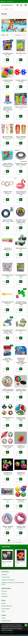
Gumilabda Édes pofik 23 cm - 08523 (7, 446)
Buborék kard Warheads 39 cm (8, 249)
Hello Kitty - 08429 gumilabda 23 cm (21, 527)
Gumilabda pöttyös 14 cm (7, 500)
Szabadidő (6, 9)
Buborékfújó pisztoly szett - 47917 (8, 54)
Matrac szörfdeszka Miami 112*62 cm (21, 137)
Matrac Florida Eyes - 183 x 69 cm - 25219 (7, 137)
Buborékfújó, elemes (21, 53)
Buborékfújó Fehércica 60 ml (7, 275)
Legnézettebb (5, 546)
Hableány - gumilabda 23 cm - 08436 (7, 527)
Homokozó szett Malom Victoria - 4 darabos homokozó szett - (8, 109)
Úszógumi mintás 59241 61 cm (7, 192)
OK (26, 625)
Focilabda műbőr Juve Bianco (7, 418)
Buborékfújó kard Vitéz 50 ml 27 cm (7, 302)
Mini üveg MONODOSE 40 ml (7, 561)
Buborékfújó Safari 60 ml (21, 331)
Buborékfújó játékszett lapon (21, 275)
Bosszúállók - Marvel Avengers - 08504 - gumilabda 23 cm (21, 221)
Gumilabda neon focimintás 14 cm (8, 473)
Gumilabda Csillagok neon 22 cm (8, 81)
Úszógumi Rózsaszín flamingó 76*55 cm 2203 (21, 193)
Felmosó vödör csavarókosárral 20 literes (20, 561)
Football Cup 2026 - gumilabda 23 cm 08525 (21, 419)
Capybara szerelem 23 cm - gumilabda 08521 (7, 390)
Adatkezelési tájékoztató (7, 632)
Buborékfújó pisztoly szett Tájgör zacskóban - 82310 (21, 303)
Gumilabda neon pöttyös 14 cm (21, 473)
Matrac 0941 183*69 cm (21, 107)
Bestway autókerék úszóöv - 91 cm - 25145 (7, 220)
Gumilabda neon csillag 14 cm (21, 446)
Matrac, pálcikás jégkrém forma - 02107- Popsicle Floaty (7, 165)
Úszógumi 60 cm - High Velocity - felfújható (21, 164)
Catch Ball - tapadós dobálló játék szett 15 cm (21, 391)
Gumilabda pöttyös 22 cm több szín (21, 500)
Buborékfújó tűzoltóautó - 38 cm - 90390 (8, 360)
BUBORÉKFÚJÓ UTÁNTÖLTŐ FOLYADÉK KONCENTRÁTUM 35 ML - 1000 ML (21, 361)
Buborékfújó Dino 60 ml (21, 249)
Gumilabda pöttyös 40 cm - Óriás (21, 81)
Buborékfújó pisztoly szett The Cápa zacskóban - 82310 (8, 331)
